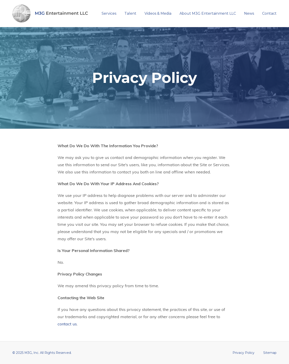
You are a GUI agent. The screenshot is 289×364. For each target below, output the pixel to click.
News (249, 13)
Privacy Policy (243, 352)
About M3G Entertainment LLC (207, 13)
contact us (67, 324)
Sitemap (270, 352)
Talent (130, 13)
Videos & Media (157, 13)
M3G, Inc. (31, 353)
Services (109, 13)
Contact (269, 13)
